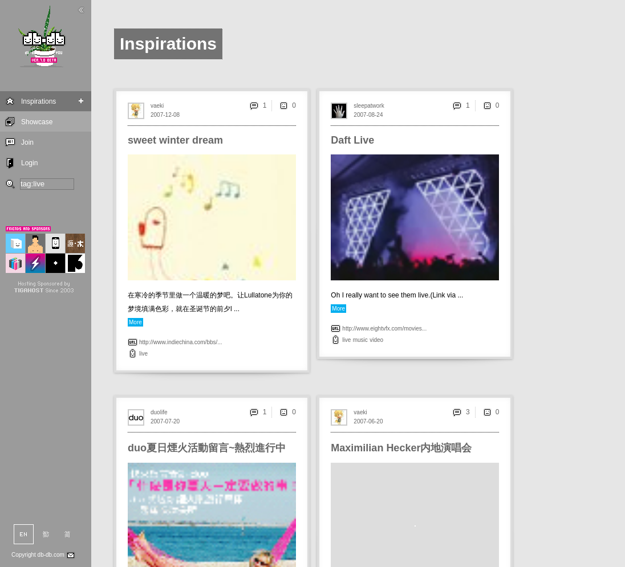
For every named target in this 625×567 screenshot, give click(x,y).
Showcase (36, 122)
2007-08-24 (368, 115)
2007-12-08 (165, 115)
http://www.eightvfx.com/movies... (384, 328)
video (376, 340)
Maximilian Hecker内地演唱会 (401, 448)
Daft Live (352, 140)
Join (27, 142)
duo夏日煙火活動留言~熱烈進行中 (207, 448)
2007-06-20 (368, 421)
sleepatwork (369, 106)
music (360, 340)
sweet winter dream (175, 140)
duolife (159, 412)
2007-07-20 (165, 421)
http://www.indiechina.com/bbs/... (180, 342)
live (143, 353)
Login (29, 163)
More (135, 322)
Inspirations (38, 101)
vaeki (157, 106)
